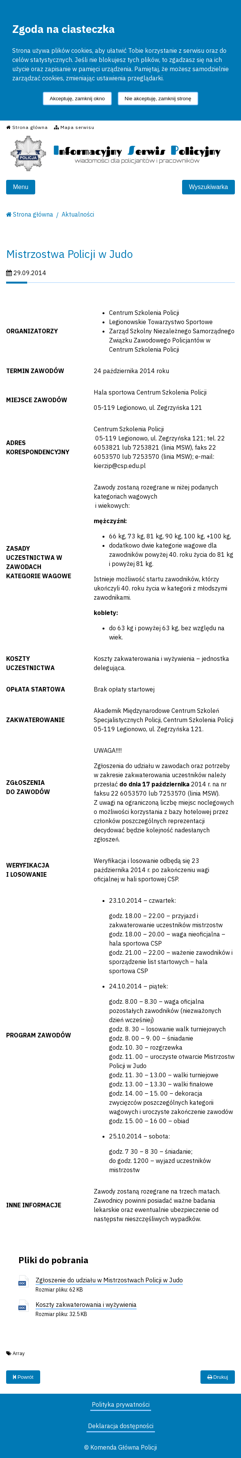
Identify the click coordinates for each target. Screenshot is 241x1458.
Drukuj (217, 1377)
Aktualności (78, 214)
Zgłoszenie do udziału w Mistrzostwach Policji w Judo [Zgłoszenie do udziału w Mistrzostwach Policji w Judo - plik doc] (109, 1280)
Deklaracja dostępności (120, 1426)
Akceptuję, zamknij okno (77, 98)
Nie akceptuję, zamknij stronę (158, 98)
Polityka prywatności (121, 1404)
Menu (20, 187)
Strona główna (33, 214)
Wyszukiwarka (208, 187)
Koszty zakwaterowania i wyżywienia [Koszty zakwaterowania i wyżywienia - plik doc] (86, 1304)
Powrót (23, 1377)
